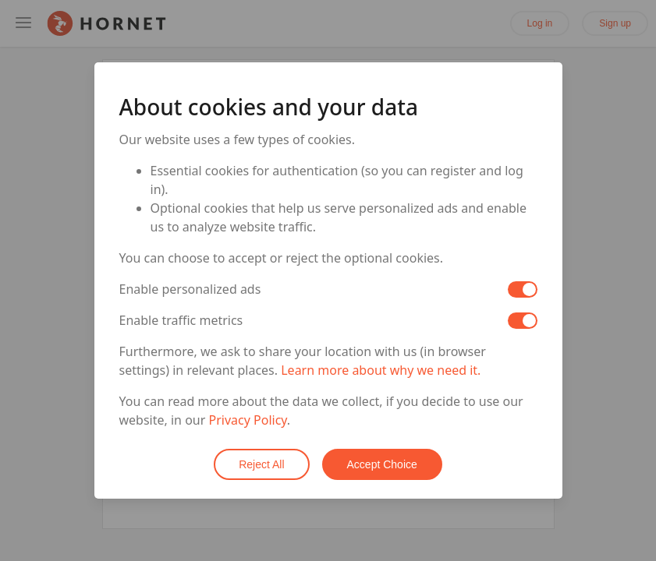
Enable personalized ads (190, 289)
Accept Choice (382, 464)
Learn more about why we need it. (380, 370)
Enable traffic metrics (181, 320)
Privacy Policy (248, 420)
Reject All (261, 464)
